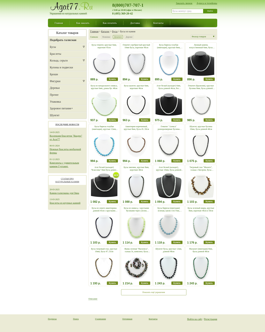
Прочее (54, 94)
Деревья (55, 87)
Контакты (158, 23)
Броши (54, 74)
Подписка (52, 319)
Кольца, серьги (59, 60)
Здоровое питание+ (61, 108)
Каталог (105, 31)
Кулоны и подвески (61, 67)
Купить (112, 79)
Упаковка (55, 101)
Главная (59, 23)
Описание (93, 299)
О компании (100, 319)
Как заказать (82, 23)
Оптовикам (127, 319)
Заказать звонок (184, 3)
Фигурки (55, 81)
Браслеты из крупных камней (65, 203)
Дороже (129, 37)
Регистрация (210, 319)
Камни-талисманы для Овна (64, 193)
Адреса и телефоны (207, 3)
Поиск (76, 319)
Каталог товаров (67, 33)
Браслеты (55, 53)
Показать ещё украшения (153, 292)
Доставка (135, 23)
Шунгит (55, 115)
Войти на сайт (194, 319)
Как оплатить (110, 23)
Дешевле (118, 37)
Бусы (53, 46)
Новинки (106, 37)
